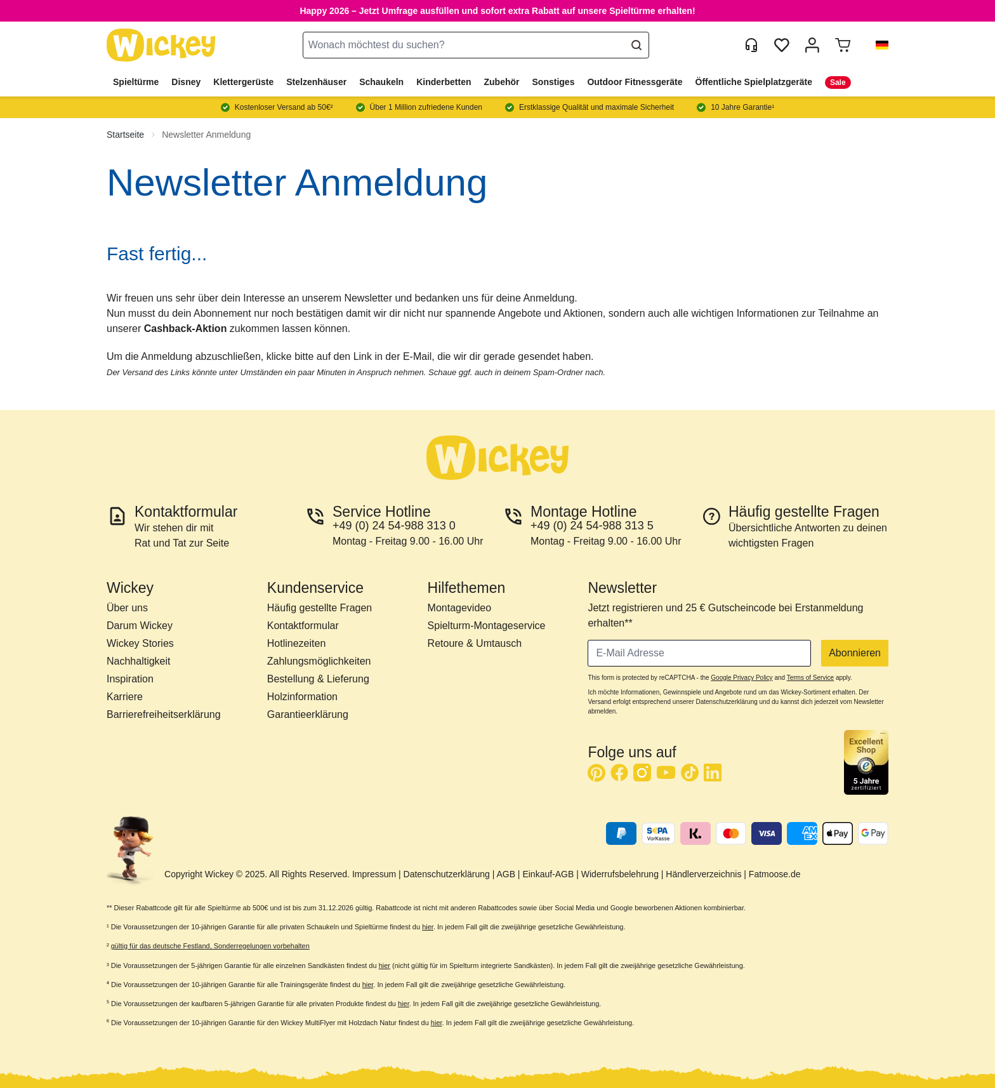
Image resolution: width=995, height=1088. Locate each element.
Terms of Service (810, 677)
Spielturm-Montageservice (487, 625)
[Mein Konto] (812, 45)
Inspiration (130, 678)
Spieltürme (136, 82)
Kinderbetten (443, 82)
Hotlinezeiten (296, 643)
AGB (505, 874)
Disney (186, 82)
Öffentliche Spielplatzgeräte (753, 82)
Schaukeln (381, 82)
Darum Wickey (140, 625)
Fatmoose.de (775, 874)
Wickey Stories (140, 643)
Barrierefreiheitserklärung (164, 714)
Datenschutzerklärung (447, 874)
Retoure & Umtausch (475, 643)
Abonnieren (855, 652)
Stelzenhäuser (316, 82)
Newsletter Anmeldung (206, 134)
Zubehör (502, 82)
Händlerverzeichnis (703, 874)
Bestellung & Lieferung (318, 678)
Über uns (127, 607)
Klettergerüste (243, 82)
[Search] (636, 45)
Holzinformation (302, 696)
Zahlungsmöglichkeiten (319, 661)
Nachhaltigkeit (139, 661)
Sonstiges (553, 82)
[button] (877, 45)
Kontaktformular (303, 625)
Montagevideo (460, 607)
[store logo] (161, 45)
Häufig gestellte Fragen (319, 607)
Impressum (374, 874)
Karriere (125, 696)
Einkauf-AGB (548, 874)
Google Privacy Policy (741, 677)
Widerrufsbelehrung (620, 874)
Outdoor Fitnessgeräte (634, 82)
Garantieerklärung (307, 714)
